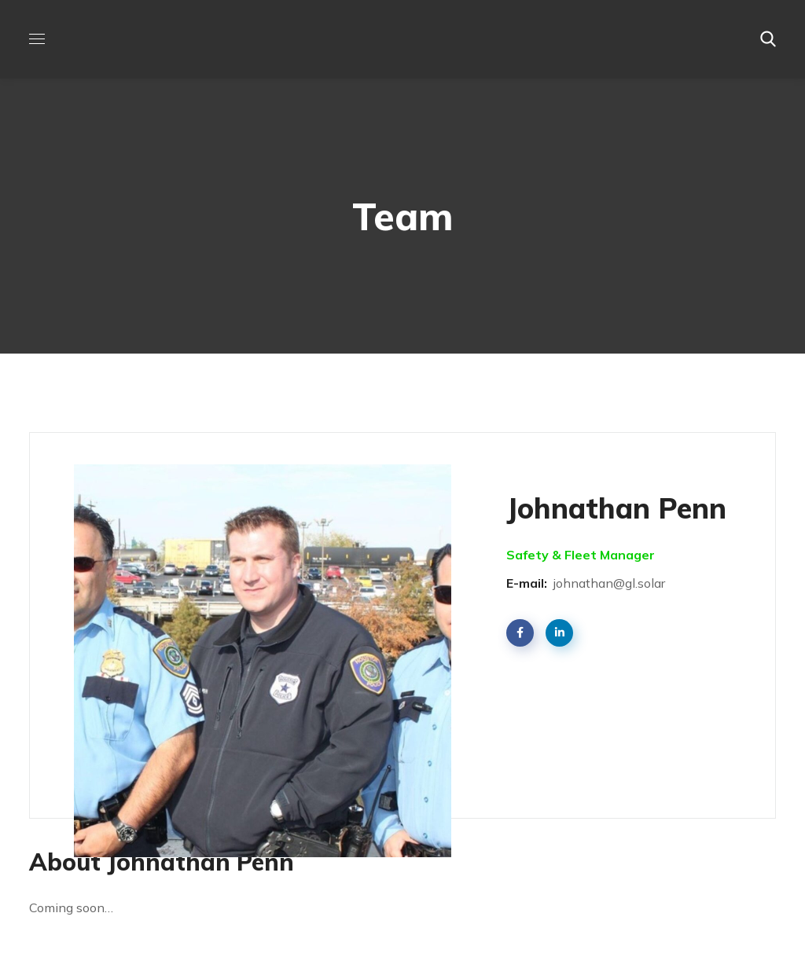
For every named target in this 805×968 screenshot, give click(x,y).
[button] (768, 39)
